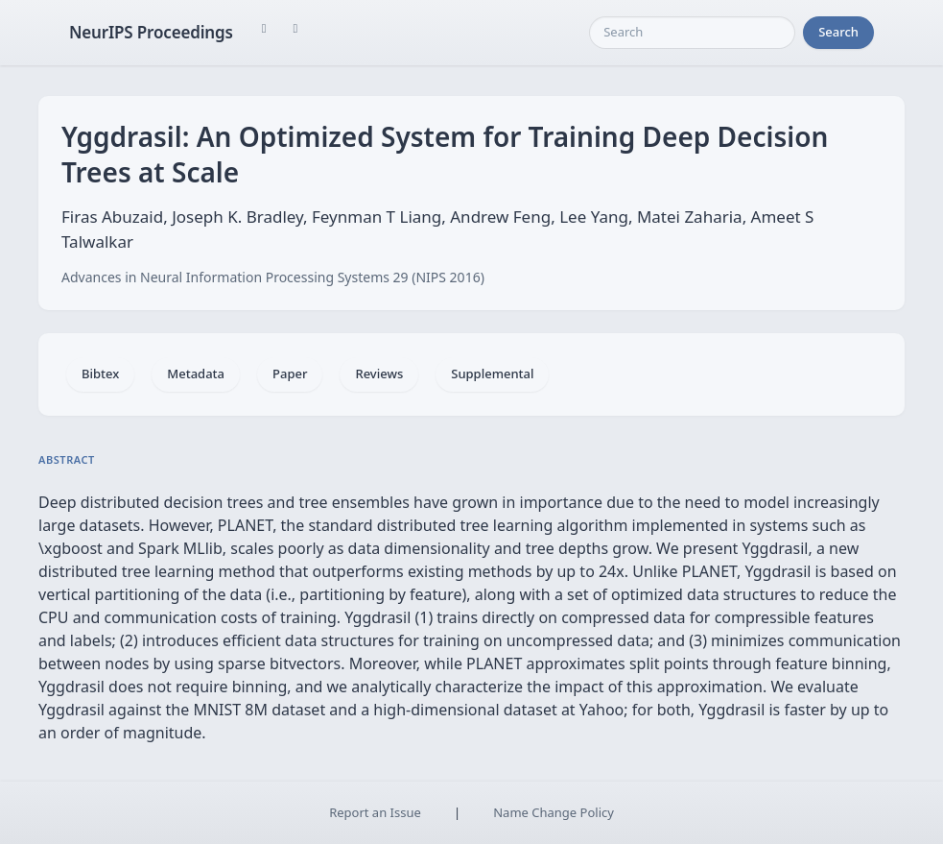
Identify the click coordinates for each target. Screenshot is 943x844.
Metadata (195, 373)
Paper (289, 373)
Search (838, 31)
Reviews (379, 373)
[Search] (692, 32)
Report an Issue (375, 812)
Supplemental (492, 373)
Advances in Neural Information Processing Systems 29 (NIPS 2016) (272, 277)
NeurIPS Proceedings (151, 32)
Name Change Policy (553, 812)
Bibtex (100, 373)
